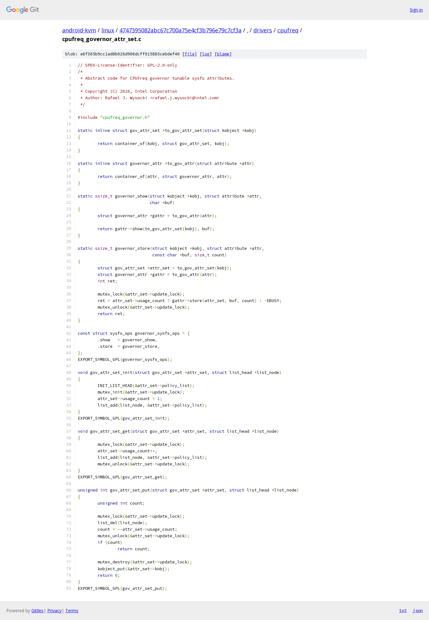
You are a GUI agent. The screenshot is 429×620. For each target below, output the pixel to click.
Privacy (54, 610)
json (418, 610)
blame (223, 54)
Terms (71, 610)
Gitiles (37, 610)
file (190, 54)
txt (403, 610)
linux (107, 30)
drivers (262, 30)
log (206, 54)
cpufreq (287, 30)
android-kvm (79, 30)
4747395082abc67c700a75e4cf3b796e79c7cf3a (180, 30)
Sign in (416, 10)
